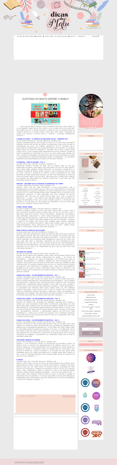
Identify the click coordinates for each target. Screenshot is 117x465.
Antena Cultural (91, 295)
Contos (98, 191)
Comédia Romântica (85, 191)
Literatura (97, 200)
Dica (47, 102)
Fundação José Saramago (91, 302)
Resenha (51, 102)
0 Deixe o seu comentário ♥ (28, 396)
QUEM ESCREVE (28, 36)
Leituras (98, 198)
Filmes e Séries (48, 36)
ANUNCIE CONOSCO (61, 36)
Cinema (86, 188)
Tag (98, 204)
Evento (98, 195)
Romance (97, 202)
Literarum (90, 304)
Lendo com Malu (85, 200)
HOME (19, 36)
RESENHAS (38, 36)
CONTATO (72, 36)
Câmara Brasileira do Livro (91, 299)
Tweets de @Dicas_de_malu (86, 284)
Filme (85, 196)
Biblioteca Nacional (91, 297)
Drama (85, 195)
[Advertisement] (58, 49)
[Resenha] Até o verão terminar (93, 264)
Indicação (85, 198)
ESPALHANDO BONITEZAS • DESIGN (35, 462)
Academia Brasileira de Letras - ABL (91, 315)
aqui (65, 159)
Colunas (98, 188)
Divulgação (98, 193)
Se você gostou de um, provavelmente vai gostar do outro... (93, 269)
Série (85, 204)
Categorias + (82, 36)
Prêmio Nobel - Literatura (91, 313)
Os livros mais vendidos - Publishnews (90, 311)
